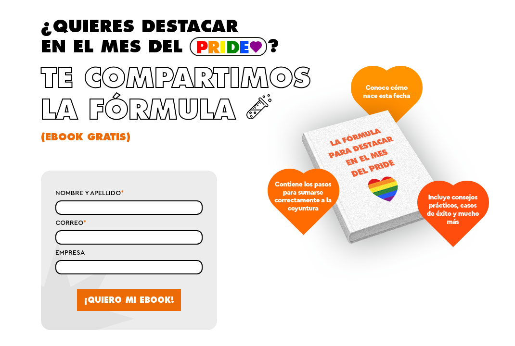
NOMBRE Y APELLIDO (89, 193)
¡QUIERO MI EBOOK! (129, 300)
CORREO (70, 223)
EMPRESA (70, 252)
